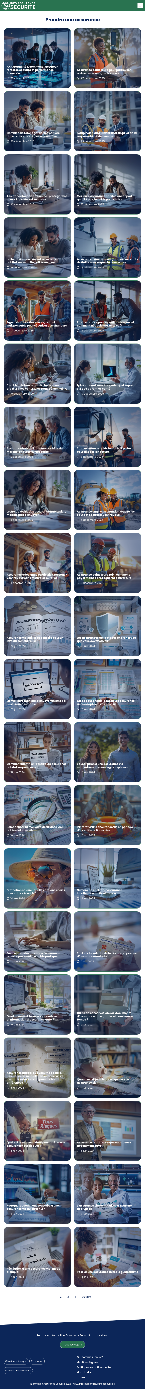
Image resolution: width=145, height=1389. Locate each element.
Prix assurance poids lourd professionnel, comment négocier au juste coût (106, 324)
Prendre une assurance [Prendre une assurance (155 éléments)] (18, 1370)
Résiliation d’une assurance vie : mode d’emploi (33, 1270)
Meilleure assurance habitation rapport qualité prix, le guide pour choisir (104, 197)
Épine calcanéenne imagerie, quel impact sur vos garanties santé (106, 387)
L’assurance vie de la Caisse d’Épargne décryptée (104, 1207)
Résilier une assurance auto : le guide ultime (107, 1272)
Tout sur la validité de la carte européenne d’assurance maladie (107, 954)
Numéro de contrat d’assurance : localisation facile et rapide (100, 891)
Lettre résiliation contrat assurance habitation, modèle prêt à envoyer (32, 260)
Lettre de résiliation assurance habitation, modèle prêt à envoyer (36, 513)
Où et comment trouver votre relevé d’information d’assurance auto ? (32, 1018)
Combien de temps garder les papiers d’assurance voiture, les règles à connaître (37, 387)
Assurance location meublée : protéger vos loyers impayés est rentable (37, 197)
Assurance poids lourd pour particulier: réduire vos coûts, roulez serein (104, 71)
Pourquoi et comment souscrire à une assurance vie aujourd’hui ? (33, 1207)
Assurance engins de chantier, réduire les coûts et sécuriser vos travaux (106, 513)
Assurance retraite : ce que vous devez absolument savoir (104, 1144)
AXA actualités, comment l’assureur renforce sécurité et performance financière (32, 70)
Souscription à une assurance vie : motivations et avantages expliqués (102, 765)
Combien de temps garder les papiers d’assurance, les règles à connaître (33, 134)
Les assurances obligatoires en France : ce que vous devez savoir (106, 639)
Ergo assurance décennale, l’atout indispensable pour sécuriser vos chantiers (37, 324)
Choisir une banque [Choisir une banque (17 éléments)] (15, 1361)
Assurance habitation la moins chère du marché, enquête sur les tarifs (35, 450)
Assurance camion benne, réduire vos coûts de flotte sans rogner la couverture (107, 260)
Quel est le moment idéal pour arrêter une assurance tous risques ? (36, 1144)
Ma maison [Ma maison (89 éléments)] (37, 1361)
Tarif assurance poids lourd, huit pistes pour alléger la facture (104, 450)
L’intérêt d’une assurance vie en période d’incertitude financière (105, 828)
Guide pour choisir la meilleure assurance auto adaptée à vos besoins (106, 702)
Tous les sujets (72, 1344)
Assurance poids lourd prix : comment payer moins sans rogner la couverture (104, 576)
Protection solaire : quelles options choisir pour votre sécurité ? (36, 891)
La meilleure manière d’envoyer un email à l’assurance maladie (36, 702)
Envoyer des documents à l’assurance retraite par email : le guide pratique (33, 954)
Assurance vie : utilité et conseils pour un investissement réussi (35, 639)
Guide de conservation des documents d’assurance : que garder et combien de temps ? (105, 1016)
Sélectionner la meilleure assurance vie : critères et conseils (35, 828)
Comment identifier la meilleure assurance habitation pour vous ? (37, 765)
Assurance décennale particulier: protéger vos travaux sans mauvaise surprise (37, 576)
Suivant (86, 1297)
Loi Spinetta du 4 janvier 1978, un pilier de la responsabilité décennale (107, 134)
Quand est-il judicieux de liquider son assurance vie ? (103, 1081)
